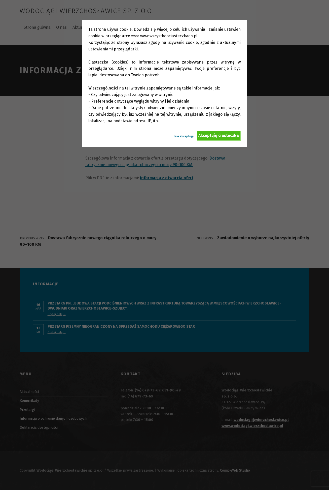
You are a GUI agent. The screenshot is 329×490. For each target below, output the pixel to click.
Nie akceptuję (184, 136)
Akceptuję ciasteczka (218, 135)
